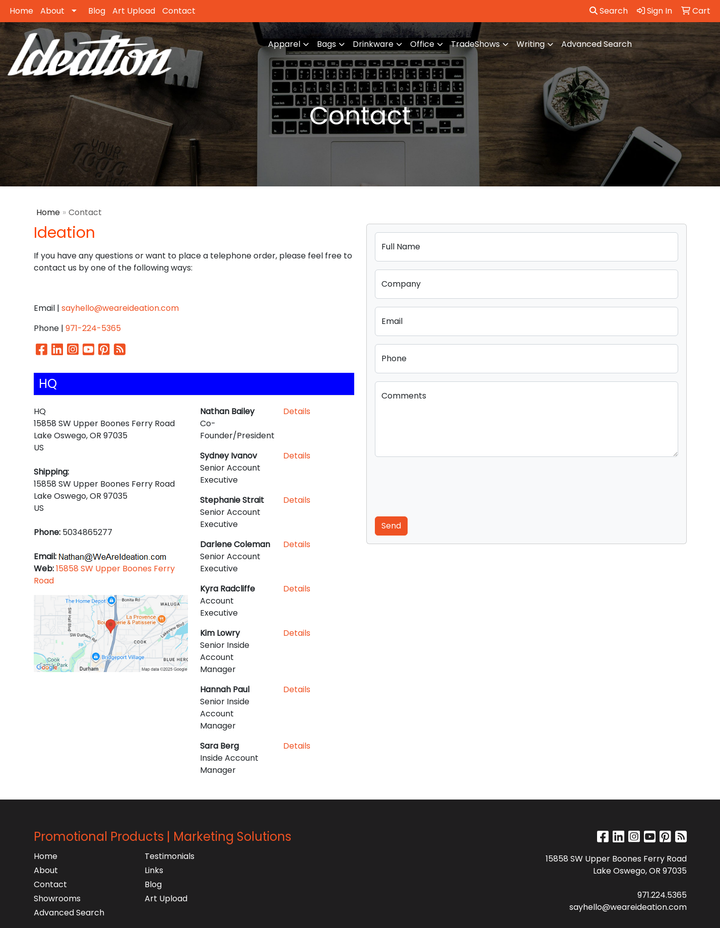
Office (422, 44)
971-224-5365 (93, 328)
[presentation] (451, 484)
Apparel (284, 44)
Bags (326, 44)
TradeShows (475, 44)
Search (609, 11)
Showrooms (57, 898)
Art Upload (133, 11)
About (52, 11)
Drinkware (373, 44)
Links (154, 870)
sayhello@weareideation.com (120, 308)
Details (296, 411)
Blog (96, 11)
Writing (530, 44)
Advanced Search (596, 44)
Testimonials (169, 856)
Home (21, 11)
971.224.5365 (662, 895)
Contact (178, 11)
